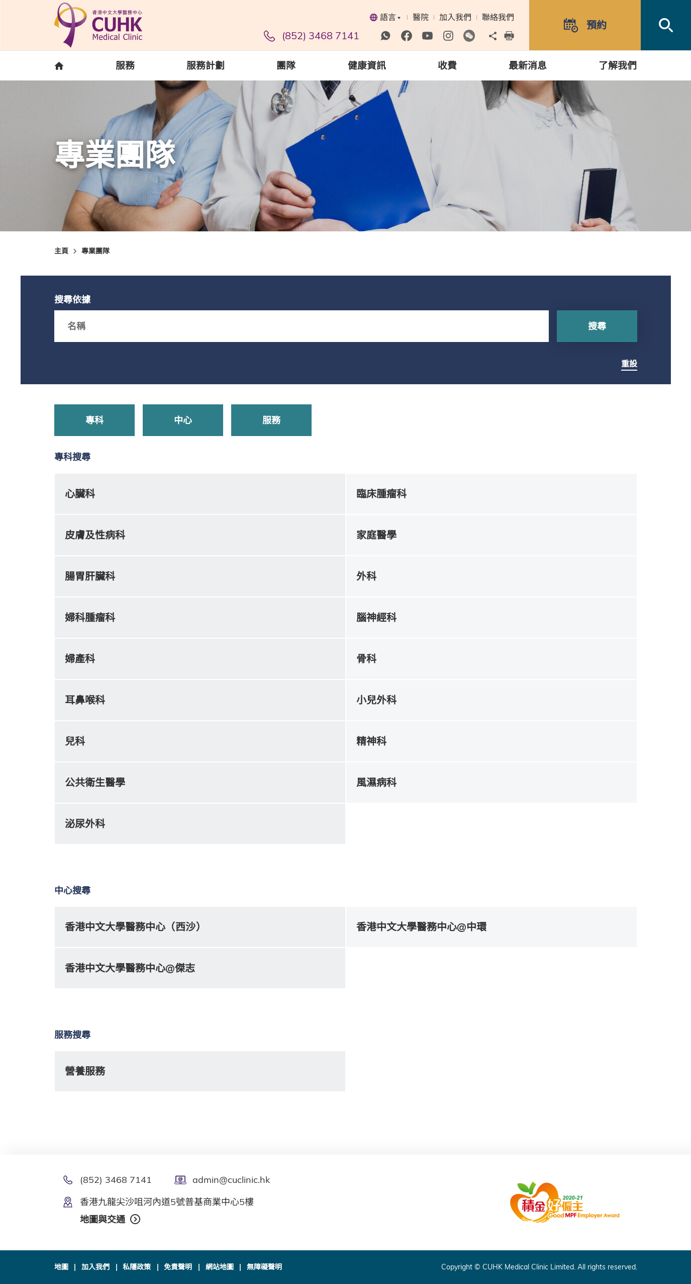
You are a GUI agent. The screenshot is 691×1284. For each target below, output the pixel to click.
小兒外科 (376, 700)
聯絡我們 (498, 17)
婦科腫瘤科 (90, 617)
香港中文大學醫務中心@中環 (421, 926)
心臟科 (80, 493)
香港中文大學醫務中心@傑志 (130, 968)
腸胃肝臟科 (90, 576)
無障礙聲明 (264, 1266)
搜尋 (597, 326)
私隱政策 (137, 1266)
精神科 (371, 741)
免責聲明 (178, 1266)
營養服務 (85, 1071)
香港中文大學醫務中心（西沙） (135, 926)
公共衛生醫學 (95, 782)
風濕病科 (376, 782)
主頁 (61, 250)
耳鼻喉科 (85, 700)
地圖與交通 (102, 1219)
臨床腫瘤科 (381, 493)
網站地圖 (220, 1266)
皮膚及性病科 (95, 535)
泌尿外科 (85, 823)
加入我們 (455, 17)
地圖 (61, 1266)
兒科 (75, 741)
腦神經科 (376, 617)
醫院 (421, 17)
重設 (629, 364)
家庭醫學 (376, 535)
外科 (366, 576)
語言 (385, 17)
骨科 (366, 658)
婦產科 (80, 658)
